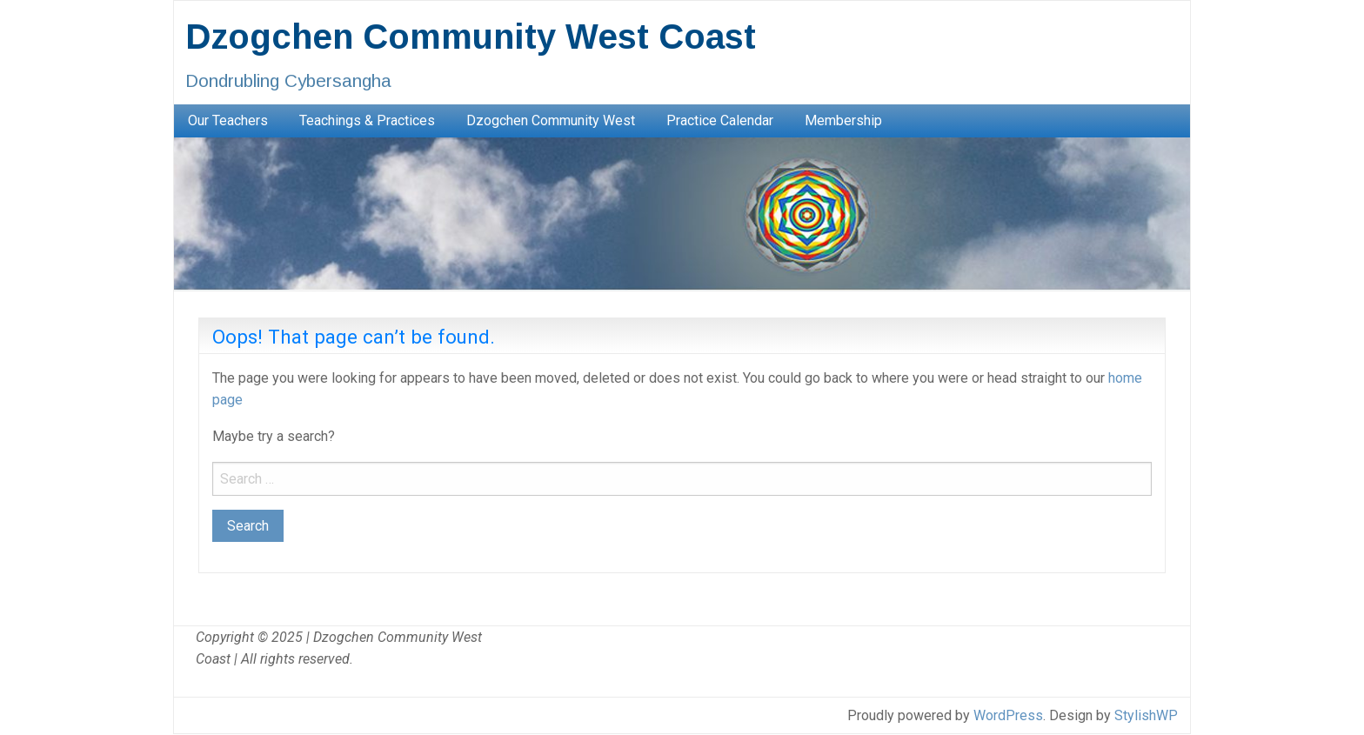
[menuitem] (228, 120)
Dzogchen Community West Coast (470, 36)
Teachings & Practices (367, 120)
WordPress (1008, 715)
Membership (843, 120)
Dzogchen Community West (550, 120)
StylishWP (1146, 715)
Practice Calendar (719, 120)
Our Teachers (228, 120)
